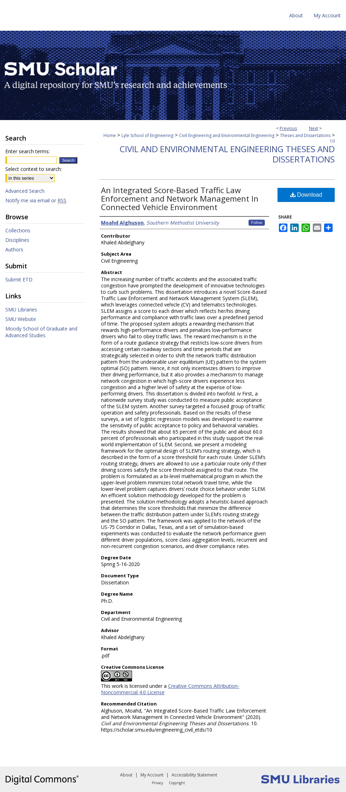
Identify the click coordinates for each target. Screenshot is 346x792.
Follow (256, 222)
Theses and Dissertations (305, 135)
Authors (14, 249)
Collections (17, 230)
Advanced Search (24, 190)
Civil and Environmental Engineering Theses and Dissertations (227, 154)
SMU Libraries (21, 309)
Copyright (177, 782)
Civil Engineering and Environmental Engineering (226, 135)
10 (332, 141)
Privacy (157, 782)
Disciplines (17, 240)
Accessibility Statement (194, 775)
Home (109, 135)
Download (306, 195)
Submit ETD (18, 279)
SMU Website (20, 319)
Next (313, 128)
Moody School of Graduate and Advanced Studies (41, 332)
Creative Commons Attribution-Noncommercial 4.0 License (170, 689)
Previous (288, 128)
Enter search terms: (27, 151)
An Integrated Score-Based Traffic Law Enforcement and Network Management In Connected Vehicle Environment (179, 198)
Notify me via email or (35, 200)
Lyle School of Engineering (147, 135)
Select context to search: (33, 169)
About (126, 775)
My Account (152, 775)
